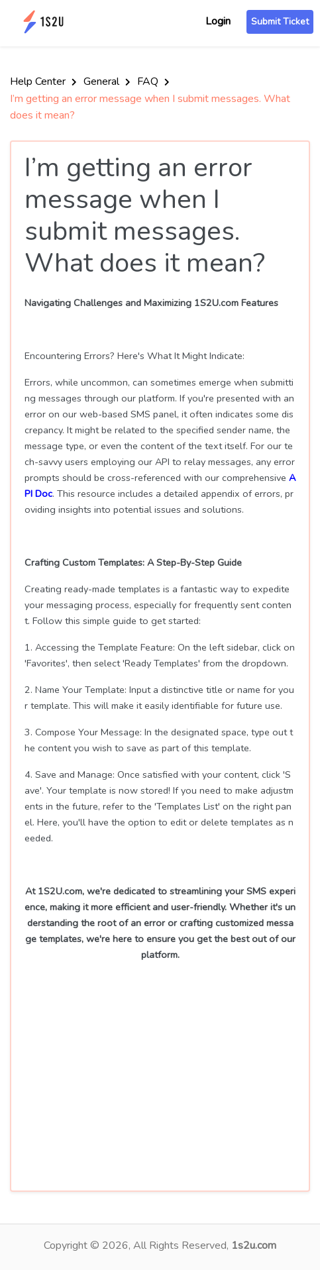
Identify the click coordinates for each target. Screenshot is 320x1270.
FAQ (153, 81)
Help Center (43, 81)
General (107, 81)
